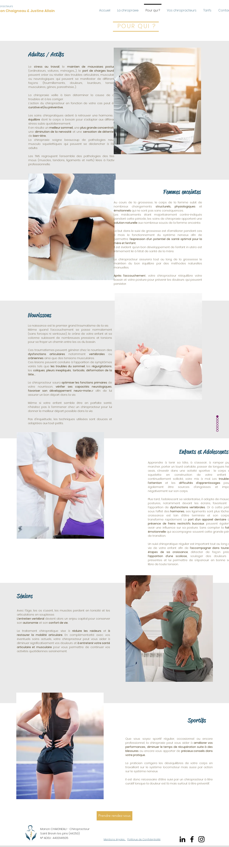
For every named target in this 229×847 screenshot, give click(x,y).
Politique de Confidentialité (143, 839)
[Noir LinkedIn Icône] (182, 839)
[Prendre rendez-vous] (114, 815)
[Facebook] (192, 839)
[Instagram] (201, 839)
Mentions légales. (115, 839)
